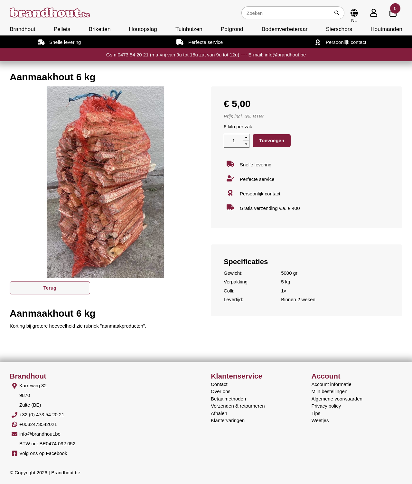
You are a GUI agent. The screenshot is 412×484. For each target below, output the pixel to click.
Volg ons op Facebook (43, 453)
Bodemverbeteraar (285, 29)
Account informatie (331, 384)
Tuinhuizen (188, 29)
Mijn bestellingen (330, 391)
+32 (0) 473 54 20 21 (41, 414)
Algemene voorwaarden (337, 398)
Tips (316, 413)
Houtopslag (143, 29)
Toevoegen (271, 140)
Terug (50, 288)
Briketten (99, 29)
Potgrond (232, 29)
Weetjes (320, 420)
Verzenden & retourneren (238, 406)
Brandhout (22, 29)
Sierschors (339, 29)
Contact (219, 384)
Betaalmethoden (228, 398)
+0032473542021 (38, 424)
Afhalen (219, 413)
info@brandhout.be (40, 434)
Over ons (220, 391)
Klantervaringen (228, 420)
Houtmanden (386, 29)
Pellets (62, 29)
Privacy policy (326, 406)
